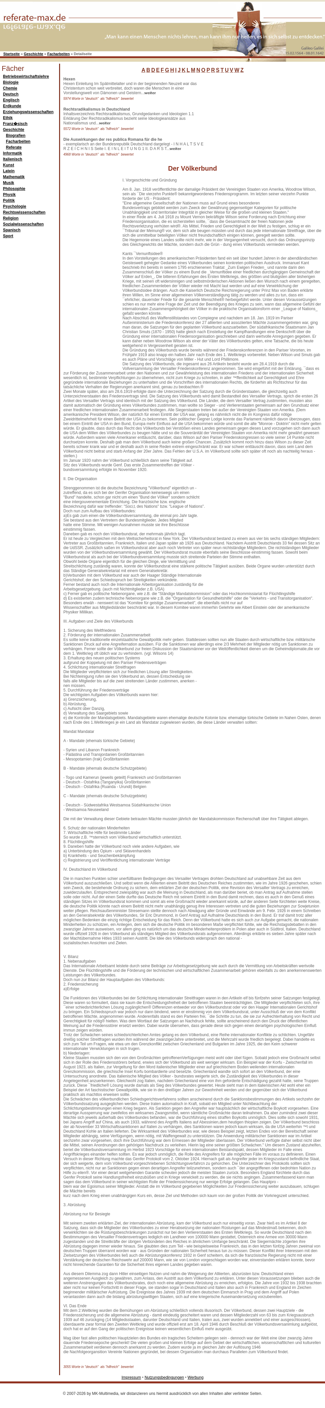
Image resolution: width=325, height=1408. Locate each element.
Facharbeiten (58, 54)
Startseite (11, 54)
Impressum (131, 1377)
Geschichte (33, 54)
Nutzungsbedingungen (164, 1377)
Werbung (195, 1377)
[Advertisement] (256, 118)
